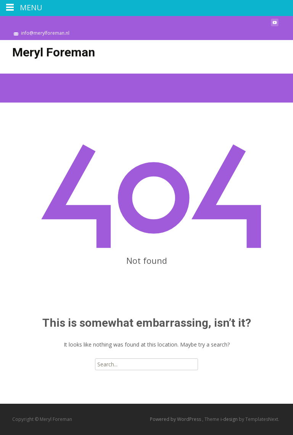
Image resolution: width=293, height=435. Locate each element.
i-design (230, 419)
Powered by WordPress (176, 419)
